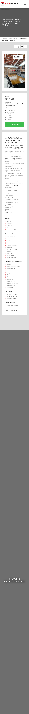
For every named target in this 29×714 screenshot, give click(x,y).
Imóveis (5, 38)
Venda (10, 38)
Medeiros (12, 40)
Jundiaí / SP (5, 40)
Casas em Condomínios (19, 38)
